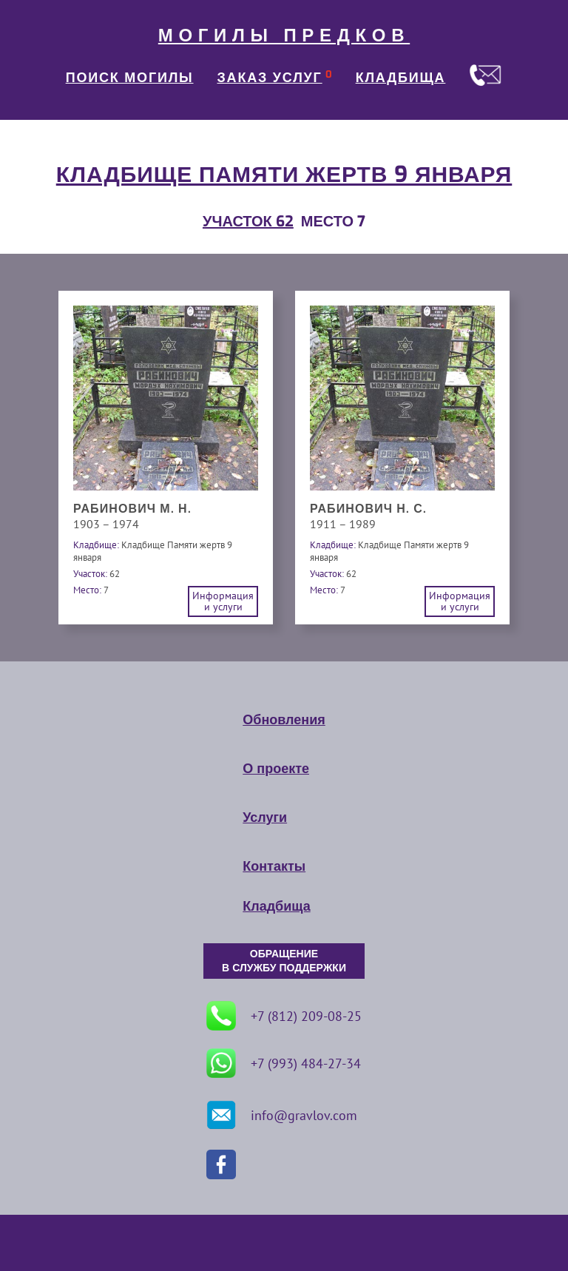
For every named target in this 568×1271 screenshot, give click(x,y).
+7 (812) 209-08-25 (284, 1016)
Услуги (265, 817)
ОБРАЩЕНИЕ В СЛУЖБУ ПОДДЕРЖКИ (284, 961)
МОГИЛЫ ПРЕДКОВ (284, 35)
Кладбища (276, 906)
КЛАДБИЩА (401, 78)
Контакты (274, 866)
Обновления (284, 720)
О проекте (276, 769)
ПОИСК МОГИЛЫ (130, 78)
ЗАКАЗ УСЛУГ (269, 78)
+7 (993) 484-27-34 (283, 1063)
